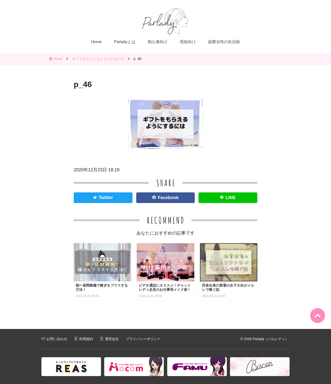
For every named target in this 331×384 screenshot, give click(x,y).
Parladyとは (124, 42)
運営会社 (112, 339)
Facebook (168, 197)
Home (96, 42)
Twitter (106, 197)
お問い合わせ (56, 339)
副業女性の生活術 (224, 42)
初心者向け (157, 42)
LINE (231, 197)
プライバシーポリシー (143, 339)
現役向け (188, 42)
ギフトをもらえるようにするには (98, 59)
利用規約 (86, 339)
